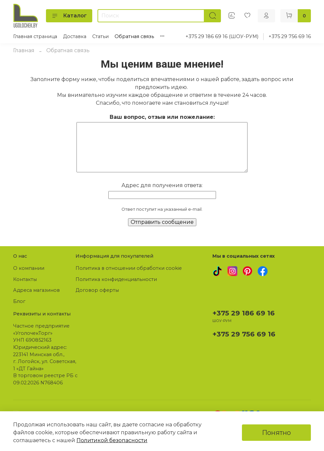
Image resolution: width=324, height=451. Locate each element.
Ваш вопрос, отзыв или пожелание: (162, 117)
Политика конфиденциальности (116, 279)
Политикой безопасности (111, 440)
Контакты (25, 279)
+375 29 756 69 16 (290, 36)
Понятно (276, 433)
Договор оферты (97, 290)
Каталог (69, 15)
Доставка (74, 36)
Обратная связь (134, 36)
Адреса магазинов (36, 290)
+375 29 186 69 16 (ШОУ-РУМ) (221, 36)
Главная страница (35, 36)
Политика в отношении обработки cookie (129, 268)
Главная (23, 50)
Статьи (100, 36)
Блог (19, 301)
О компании (28, 268)
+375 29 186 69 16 (243, 313)
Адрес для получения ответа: (162, 185)
